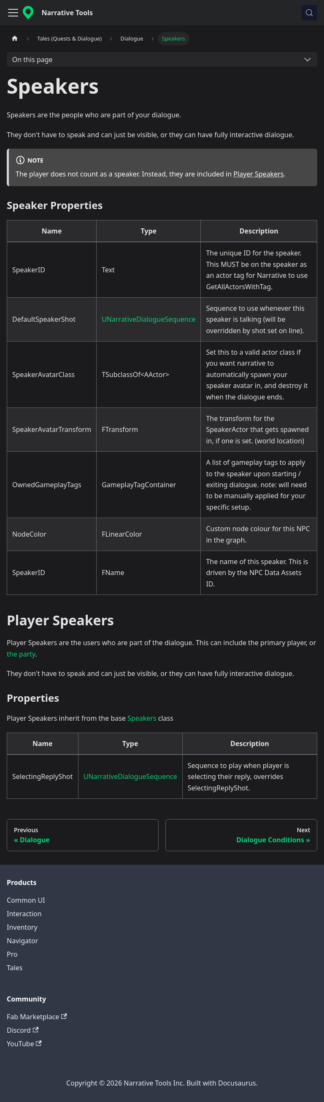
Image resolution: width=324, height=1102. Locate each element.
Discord (22, 1030)
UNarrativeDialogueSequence (148, 319)
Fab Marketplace (37, 1016)
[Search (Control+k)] (309, 13)
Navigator (22, 940)
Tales (14, 967)
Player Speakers (258, 174)
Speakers (141, 718)
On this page (32, 59)
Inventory (22, 927)
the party (21, 654)
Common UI (26, 900)
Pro (12, 954)
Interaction (24, 913)
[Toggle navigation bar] (13, 12)
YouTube (24, 1043)
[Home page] (15, 38)
